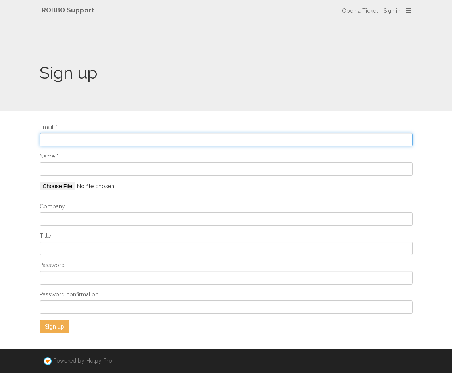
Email (47, 127)
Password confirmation (69, 294)
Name (47, 156)
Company (52, 206)
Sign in (391, 11)
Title (45, 236)
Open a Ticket (360, 11)
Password (52, 265)
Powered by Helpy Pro (82, 361)
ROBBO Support (68, 10)
